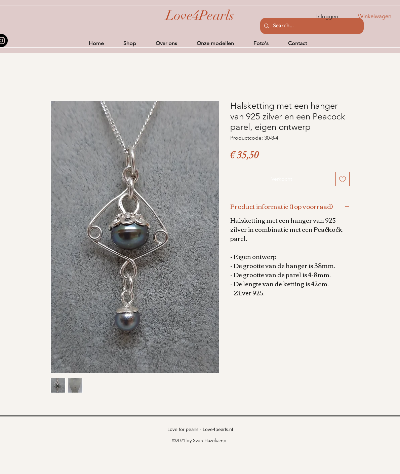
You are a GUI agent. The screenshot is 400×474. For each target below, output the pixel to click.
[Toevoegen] (342, 179)
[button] (379, 16)
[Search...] (311, 26)
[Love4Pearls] (200, 15)
